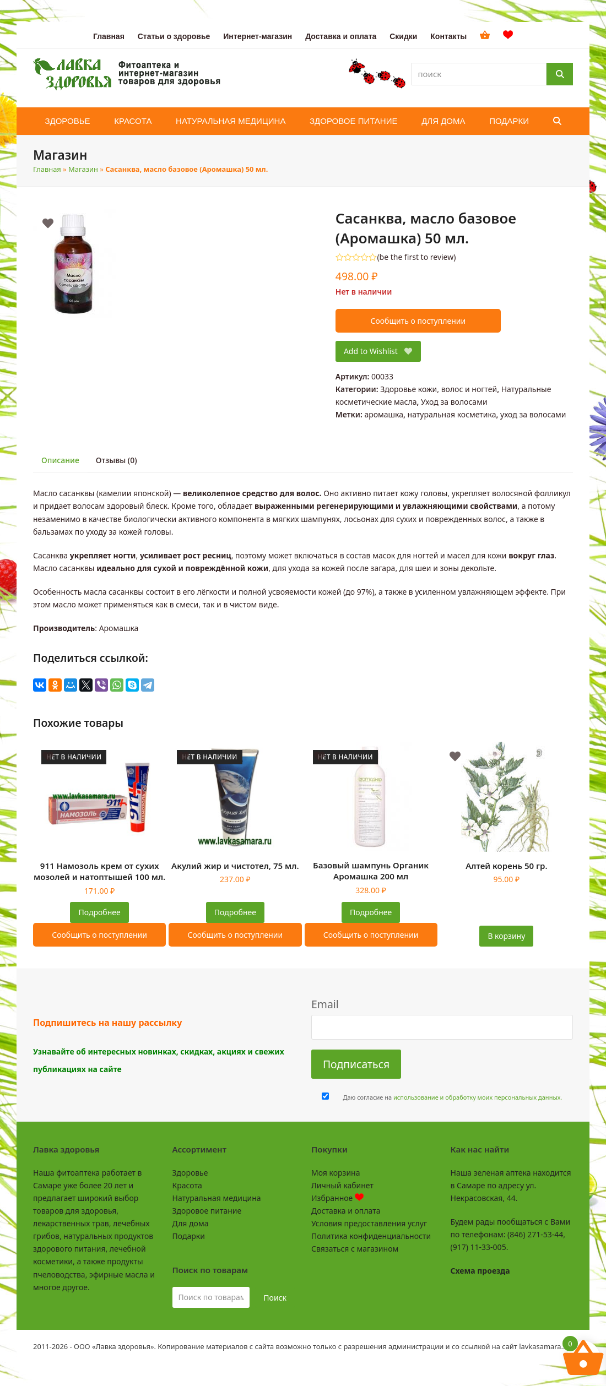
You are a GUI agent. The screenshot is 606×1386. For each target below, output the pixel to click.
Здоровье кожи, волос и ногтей (438, 389)
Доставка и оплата (345, 1210)
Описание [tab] (60, 460)
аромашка (383, 414)
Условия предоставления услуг (369, 1223)
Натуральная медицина (216, 1198)
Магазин (83, 169)
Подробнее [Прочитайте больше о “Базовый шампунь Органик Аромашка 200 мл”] (371, 912)
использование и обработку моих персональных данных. (477, 1097)
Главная (47, 169)
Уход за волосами (454, 401)
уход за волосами (533, 414)
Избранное (337, 1198)
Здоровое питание (207, 1210)
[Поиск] (560, 74)
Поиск (274, 1297)
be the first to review (417, 257)
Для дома (190, 1223)
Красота (187, 1185)
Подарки (188, 1236)
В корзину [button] (506, 936)
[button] (557, 121)
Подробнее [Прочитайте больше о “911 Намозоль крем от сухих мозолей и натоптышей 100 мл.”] (100, 912)
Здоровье (190, 1172)
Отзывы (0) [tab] (116, 460)
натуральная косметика (452, 414)
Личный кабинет (342, 1185)
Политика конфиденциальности (371, 1236)
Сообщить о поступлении (418, 321)
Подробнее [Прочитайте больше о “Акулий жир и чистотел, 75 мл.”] (235, 912)
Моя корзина (335, 1172)
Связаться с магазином (354, 1248)
